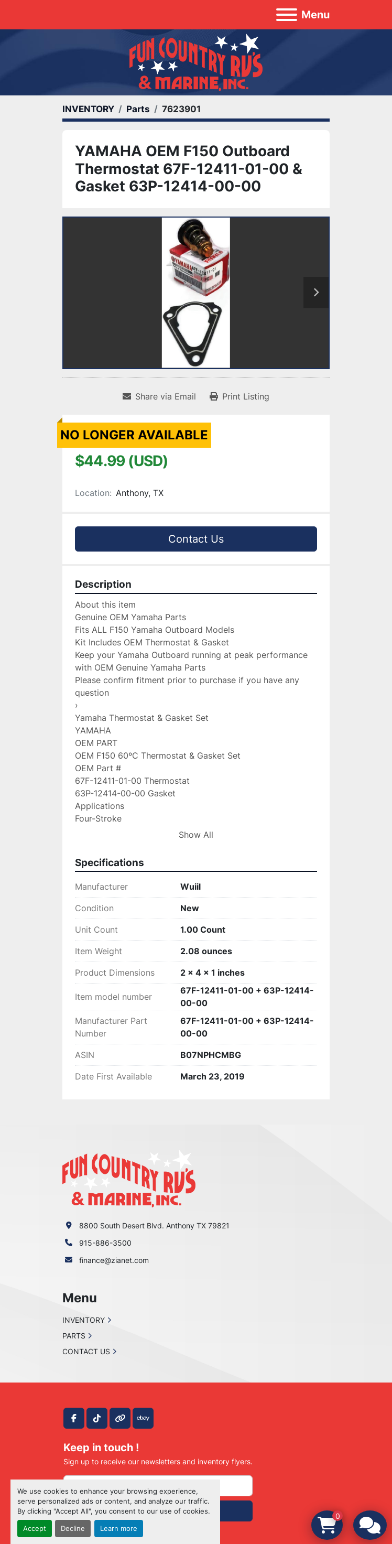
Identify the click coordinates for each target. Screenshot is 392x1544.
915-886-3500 (105, 1242)
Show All (196, 834)
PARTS (73, 1335)
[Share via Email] (159, 396)
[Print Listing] (239, 396)
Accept (34, 1528)
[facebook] (73, 1418)
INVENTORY (83, 1319)
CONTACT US (86, 1351)
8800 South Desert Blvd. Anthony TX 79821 (154, 1225)
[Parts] (138, 109)
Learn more (118, 1528)
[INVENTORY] (88, 109)
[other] (120, 1418)
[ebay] (143, 1418)
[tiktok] (96, 1418)
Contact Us (196, 539)
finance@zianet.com (114, 1260)
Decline (73, 1528)
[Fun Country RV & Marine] (128, 1177)
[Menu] (286, 14)
